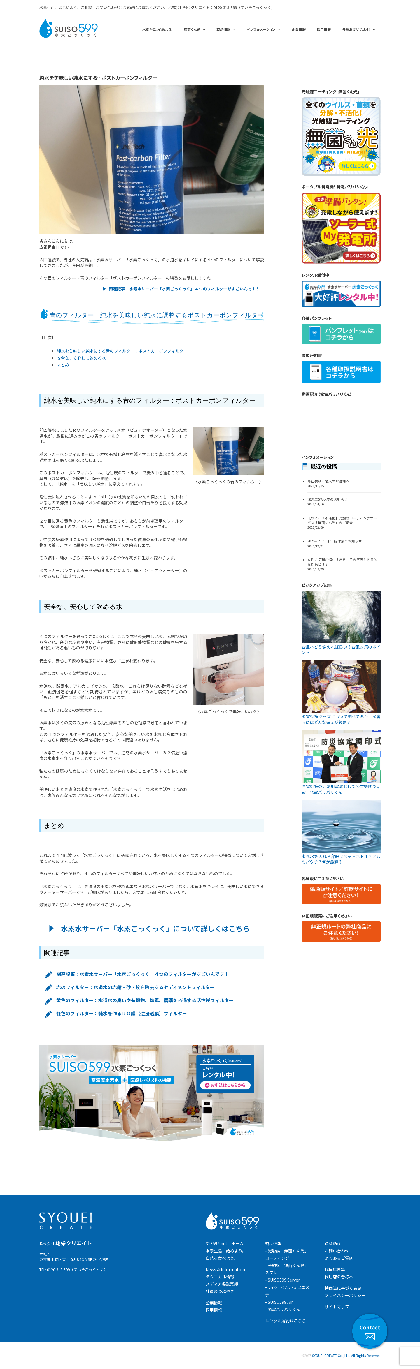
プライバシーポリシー (345, 1295)
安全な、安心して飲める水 (81, 358)
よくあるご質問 (339, 1258)
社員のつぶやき (220, 1291)
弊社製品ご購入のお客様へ (328, 481)
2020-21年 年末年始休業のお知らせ (334, 541)
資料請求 (333, 1243)
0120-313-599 (225, 7)
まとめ (63, 365)
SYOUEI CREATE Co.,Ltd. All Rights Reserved (346, 1355)
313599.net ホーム (225, 1243)
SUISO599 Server (284, 1280)
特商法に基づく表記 (343, 1288)
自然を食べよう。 (222, 1258)
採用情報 (324, 29)
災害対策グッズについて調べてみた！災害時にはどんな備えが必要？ (341, 719)
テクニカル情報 (220, 1277)
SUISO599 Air (280, 1302)
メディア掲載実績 (222, 1284)
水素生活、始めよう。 (157, 29)
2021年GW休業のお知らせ (327, 499)
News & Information (225, 1269)
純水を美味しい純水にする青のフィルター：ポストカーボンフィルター (122, 351)
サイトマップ (337, 1307)
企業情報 (299, 29)
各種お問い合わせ (356, 29)
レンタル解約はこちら (285, 1321)
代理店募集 (335, 1269)
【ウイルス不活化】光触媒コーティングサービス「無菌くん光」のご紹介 (342, 520)
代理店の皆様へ (339, 1277)
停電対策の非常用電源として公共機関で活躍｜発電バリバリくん (341, 789)
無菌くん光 (192, 29)
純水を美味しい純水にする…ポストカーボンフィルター (98, 77)
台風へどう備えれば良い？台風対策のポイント (341, 650)
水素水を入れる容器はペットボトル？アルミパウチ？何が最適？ (341, 859)
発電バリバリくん (284, 1309)
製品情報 (223, 29)
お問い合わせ (337, 1251)
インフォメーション (261, 29)
